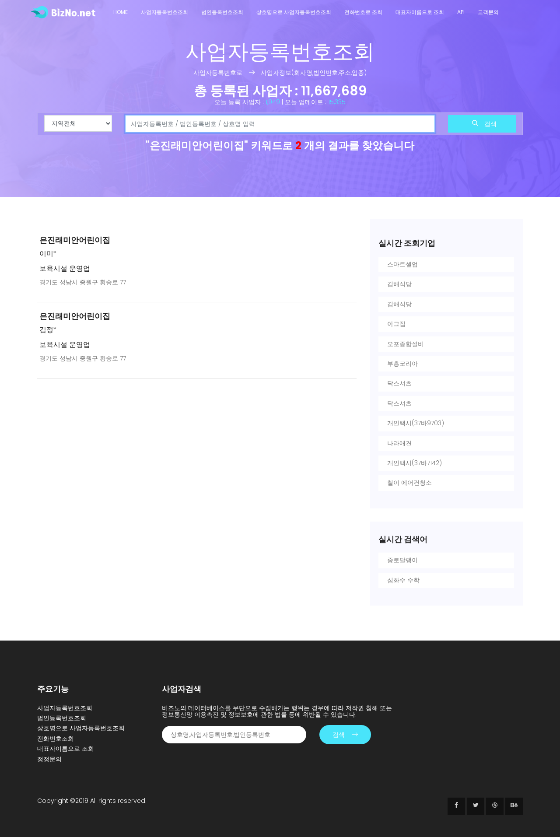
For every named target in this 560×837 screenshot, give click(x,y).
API (461, 12)
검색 (484, 123)
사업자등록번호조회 (164, 12)
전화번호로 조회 (363, 12)
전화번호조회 (55, 738)
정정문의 (49, 759)
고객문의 (488, 12)
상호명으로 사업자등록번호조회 (293, 12)
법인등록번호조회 (222, 12)
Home (120, 12)
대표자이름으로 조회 (420, 12)
